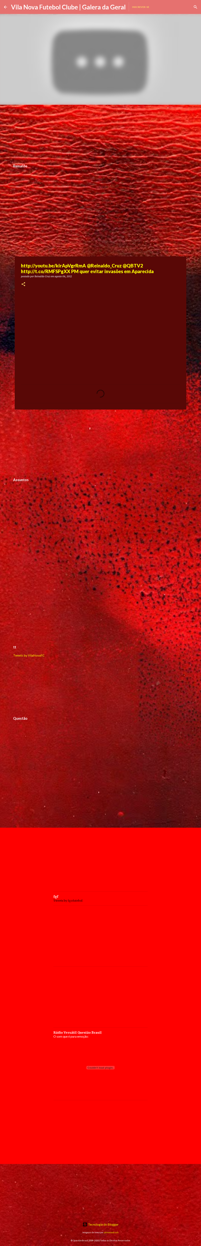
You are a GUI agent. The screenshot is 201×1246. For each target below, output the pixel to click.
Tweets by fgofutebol (67, 900)
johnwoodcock (111, 1232)
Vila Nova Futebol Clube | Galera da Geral (68, 7)
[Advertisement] (100, 132)
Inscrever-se (140, 6)
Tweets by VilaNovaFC (29, 655)
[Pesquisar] (195, 7)
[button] (23, 284)
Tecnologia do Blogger (101, 1224)
